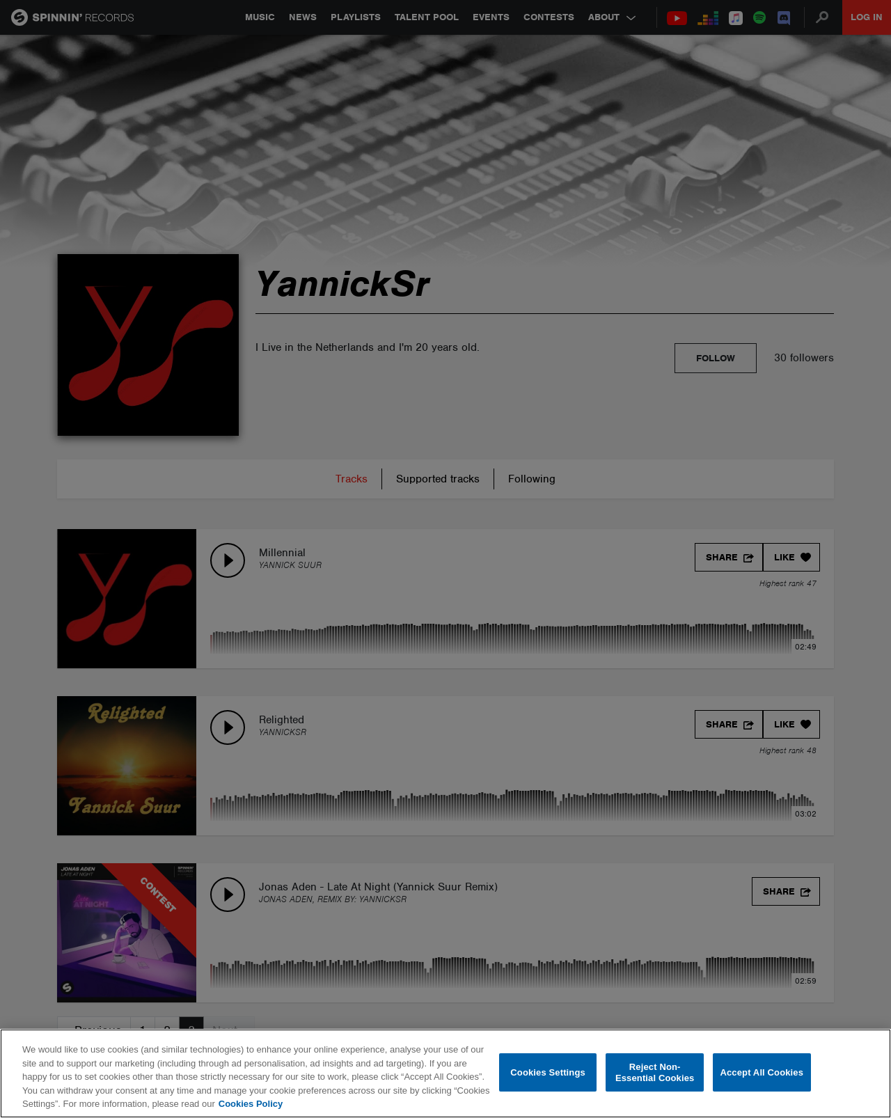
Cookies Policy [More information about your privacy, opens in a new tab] (251, 1104)
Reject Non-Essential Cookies (654, 1072)
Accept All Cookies (761, 1072)
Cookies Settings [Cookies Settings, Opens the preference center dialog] (547, 1072)
